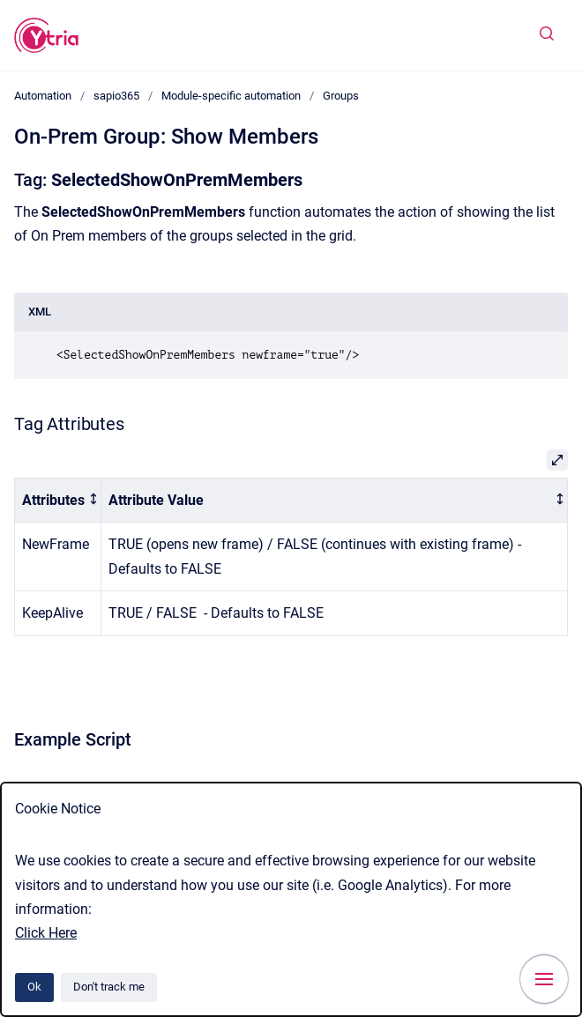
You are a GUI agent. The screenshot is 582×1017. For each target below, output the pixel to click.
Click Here (46, 932)
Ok (34, 986)
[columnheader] (58, 500)
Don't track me (109, 986)
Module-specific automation (231, 95)
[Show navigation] (544, 979)
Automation (42, 95)
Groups (341, 95)
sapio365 (116, 95)
